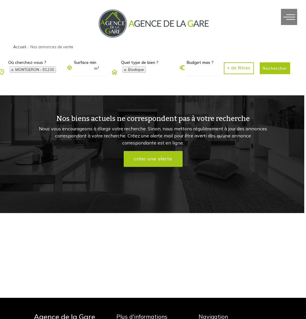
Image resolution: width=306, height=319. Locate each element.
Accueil (19, 46)
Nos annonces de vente (51, 46)
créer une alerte (153, 159)
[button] (239, 68)
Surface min (85, 62)
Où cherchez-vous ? (27, 62)
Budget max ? (200, 62)
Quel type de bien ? (139, 62)
